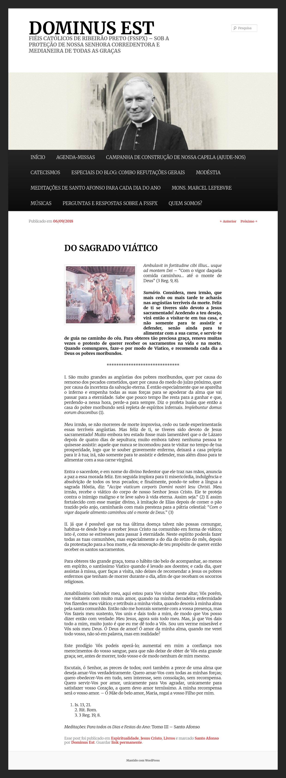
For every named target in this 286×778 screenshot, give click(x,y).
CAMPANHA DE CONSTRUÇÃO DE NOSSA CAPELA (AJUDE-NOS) (176, 157)
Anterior (228, 221)
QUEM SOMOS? (185, 203)
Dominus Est (83, 742)
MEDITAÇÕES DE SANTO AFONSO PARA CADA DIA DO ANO (96, 188)
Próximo (249, 221)
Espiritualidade (125, 738)
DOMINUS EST (91, 28)
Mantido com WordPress (143, 760)
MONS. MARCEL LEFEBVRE (202, 188)
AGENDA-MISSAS (75, 157)
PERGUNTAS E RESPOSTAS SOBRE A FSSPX (110, 203)
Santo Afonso (207, 738)
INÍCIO (38, 157)
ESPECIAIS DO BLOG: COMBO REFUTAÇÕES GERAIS (128, 172)
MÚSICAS (41, 203)
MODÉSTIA (208, 172)
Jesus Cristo (151, 738)
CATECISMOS (45, 172)
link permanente (126, 742)
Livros (169, 738)
